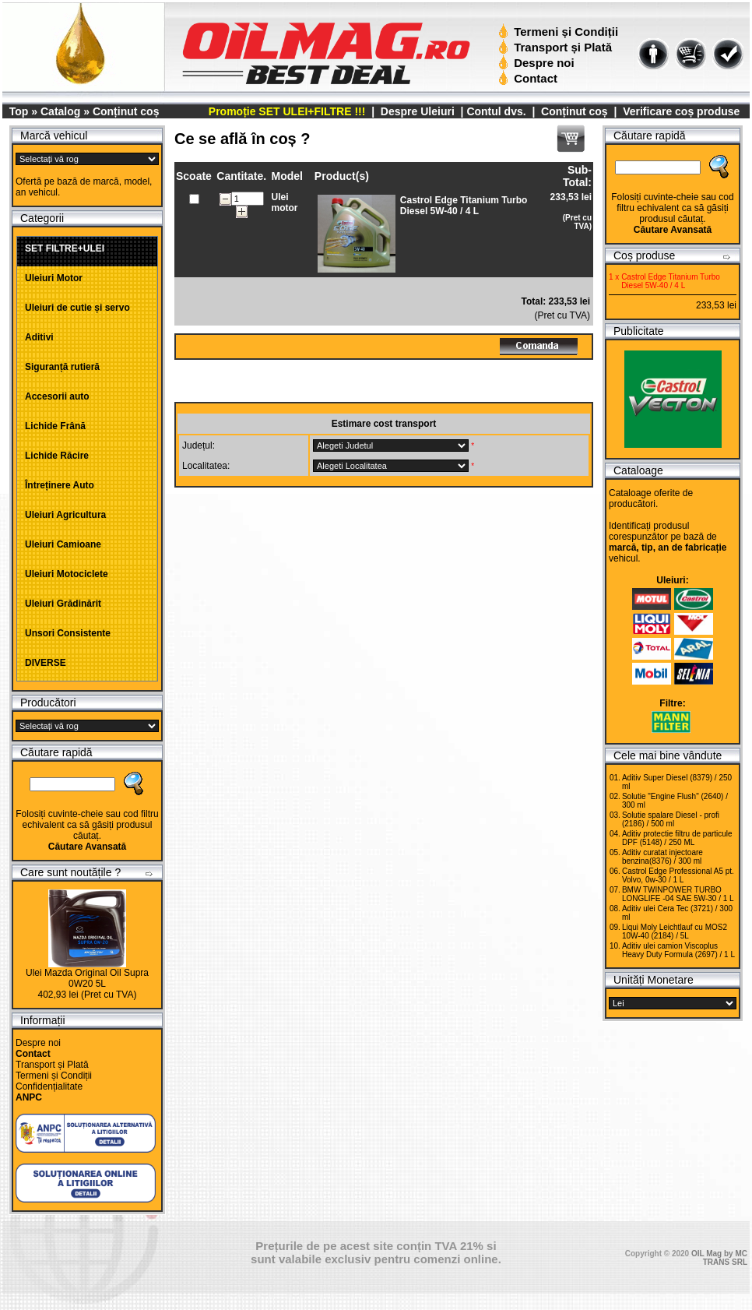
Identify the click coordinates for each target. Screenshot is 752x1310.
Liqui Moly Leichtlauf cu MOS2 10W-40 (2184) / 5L (674, 931)
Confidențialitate (49, 1086)
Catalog (60, 111)
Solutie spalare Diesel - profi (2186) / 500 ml (670, 819)
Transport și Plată (557, 47)
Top (19, 111)
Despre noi (538, 62)
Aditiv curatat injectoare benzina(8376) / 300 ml (662, 856)
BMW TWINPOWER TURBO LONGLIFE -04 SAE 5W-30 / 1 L (678, 894)
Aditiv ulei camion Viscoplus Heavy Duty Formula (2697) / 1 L (678, 950)
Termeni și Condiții (560, 31)
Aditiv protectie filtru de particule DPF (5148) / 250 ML (677, 838)
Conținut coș (126, 111)
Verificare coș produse (681, 111)
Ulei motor (284, 202)
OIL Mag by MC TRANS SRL (719, 1257)
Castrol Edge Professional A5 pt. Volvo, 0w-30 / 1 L (678, 875)
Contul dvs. (495, 111)
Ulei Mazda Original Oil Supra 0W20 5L (87, 978)
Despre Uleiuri (416, 111)
